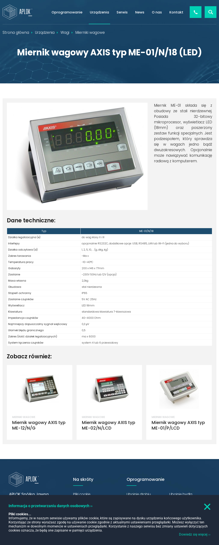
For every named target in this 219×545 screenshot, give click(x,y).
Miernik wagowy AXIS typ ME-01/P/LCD (178, 425)
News (139, 12)
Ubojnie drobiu (139, 494)
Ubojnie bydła (180, 494)
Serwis (122, 12)
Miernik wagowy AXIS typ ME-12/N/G (38, 425)
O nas (157, 12)
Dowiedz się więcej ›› (194, 534)
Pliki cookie (81, 494)
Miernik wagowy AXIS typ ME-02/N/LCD (108, 425)
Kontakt (176, 12)
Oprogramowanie (67, 12)
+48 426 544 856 (195, 12)
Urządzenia (99, 12)
